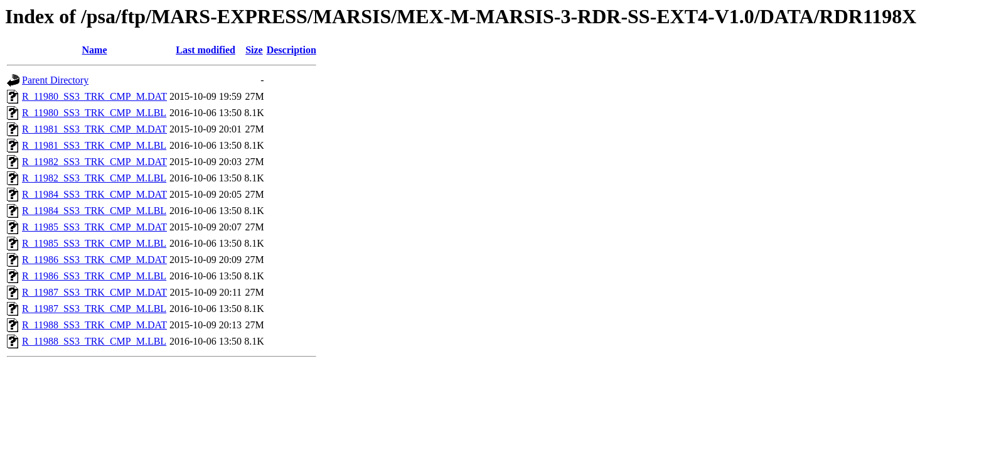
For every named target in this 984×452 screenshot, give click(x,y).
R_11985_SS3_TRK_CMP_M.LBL (94, 243)
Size (254, 50)
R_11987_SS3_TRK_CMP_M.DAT (94, 292)
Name (94, 50)
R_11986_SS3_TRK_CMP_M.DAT (94, 259)
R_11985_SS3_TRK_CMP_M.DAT (94, 227)
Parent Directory (55, 80)
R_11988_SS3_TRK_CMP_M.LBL (94, 341)
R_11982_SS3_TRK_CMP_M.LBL (94, 178)
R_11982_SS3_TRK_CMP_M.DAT (94, 161)
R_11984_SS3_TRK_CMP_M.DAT (94, 194)
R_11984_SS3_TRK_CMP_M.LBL (94, 210)
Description (291, 50)
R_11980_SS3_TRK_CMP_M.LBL (94, 112)
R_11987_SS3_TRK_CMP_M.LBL (94, 308)
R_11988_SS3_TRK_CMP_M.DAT (94, 325)
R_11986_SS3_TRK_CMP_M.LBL (94, 276)
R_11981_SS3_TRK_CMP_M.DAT (94, 129)
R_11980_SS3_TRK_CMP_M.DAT (94, 96)
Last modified (205, 50)
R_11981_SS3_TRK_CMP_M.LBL (94, 145)
